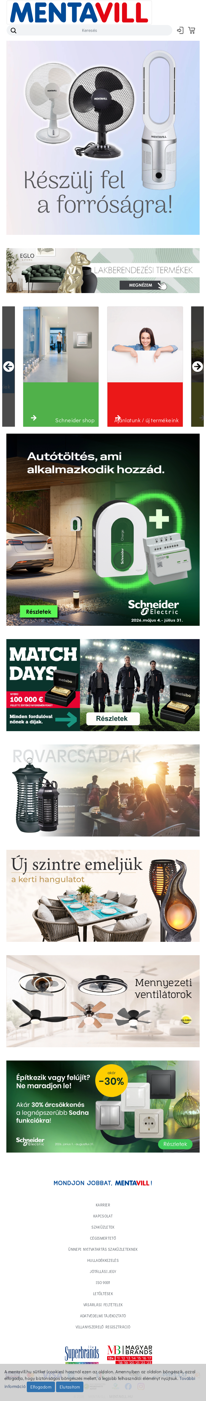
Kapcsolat (103, 1216)
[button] (33, 418)
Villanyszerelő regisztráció (103, 1326)
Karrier (103, 1204)
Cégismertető (103, 1238)
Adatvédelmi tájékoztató (103, 1315)
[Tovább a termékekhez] (103, 685)
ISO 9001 (103, 1282)
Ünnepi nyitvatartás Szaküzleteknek (103, 1249)
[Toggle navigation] (79, 12)
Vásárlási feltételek (103, 1304)
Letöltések (103, 1293)
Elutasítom (70, 1387)
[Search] (89, 30)
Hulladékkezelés (103, 1260)
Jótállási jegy (103, 1271)
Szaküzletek (103, 1227)
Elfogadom (40, 1387)
